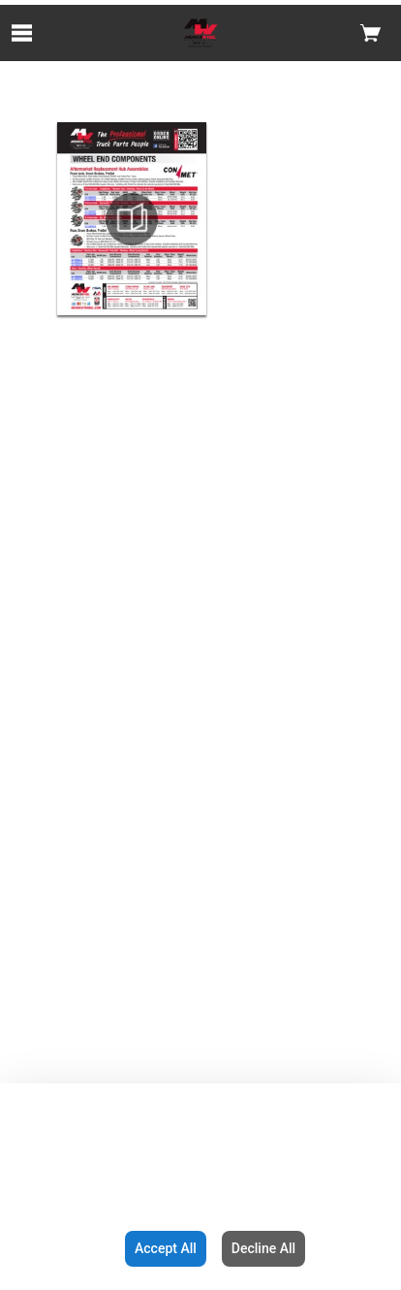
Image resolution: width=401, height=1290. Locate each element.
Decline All (263, 1248)
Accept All (166, 1248)
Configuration (58, 1248)
